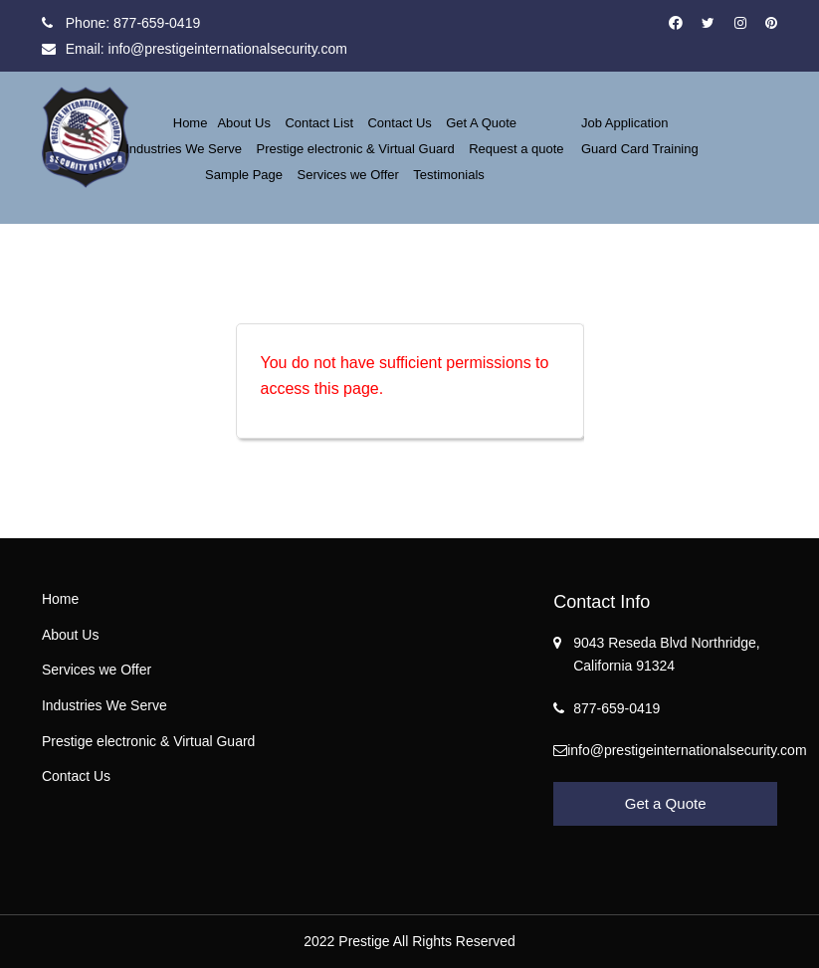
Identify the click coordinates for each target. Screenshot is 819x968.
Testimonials (449, 174)
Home (190, 122)
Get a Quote (666, 803)
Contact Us (399, 122)
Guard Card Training (640, 148)
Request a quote (516, 148)
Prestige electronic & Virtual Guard (356, 148)
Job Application (624, 122)
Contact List (319, 122)
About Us (243, 122)
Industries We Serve (183, 148)
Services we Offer (348, 174)
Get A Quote (481, 122)
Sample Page (244, 174)
